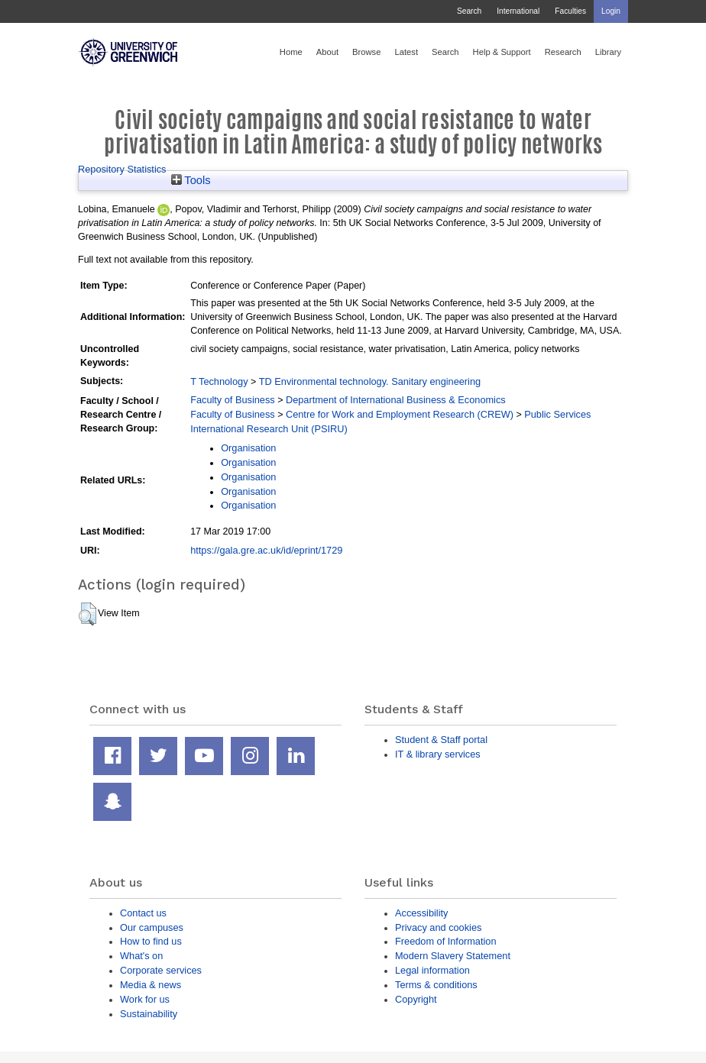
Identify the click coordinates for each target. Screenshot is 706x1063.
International (518, 11)
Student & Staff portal (441, 739)
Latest (406, 52)
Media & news (150, 984)
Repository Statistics (122, 169)
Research (563, 52)
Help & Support (502, 52)
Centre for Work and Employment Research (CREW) (399, 414)
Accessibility (421, 913)
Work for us (145, 999)
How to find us (151, 941)
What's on (141, 955)
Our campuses (151, 927)
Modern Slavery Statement (452, 955)
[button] (87, 614)
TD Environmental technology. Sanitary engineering (370, 381)
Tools (191, 180)
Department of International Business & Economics (396, 399)
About (327, 52)
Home (291, 52)
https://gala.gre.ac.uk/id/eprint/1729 (266, 550)
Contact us (143, 913)
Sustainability (148, 1013)
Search (469, 11)
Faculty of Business (232, 399)
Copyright (416, 999)
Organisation (248, 448)
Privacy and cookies (438, 927)
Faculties (570, 11)
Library (608, 52)
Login (610, 11)
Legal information (432, 970)
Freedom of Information (446, 941)
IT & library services (438, 754)
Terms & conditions (436, 984)
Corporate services (161, 970)
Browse (366, 52)
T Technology (219, 381)
